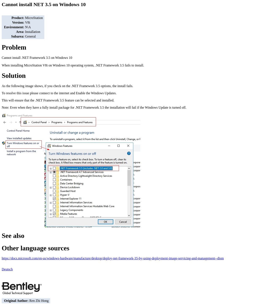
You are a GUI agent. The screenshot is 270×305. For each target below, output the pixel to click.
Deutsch (7, 269)
